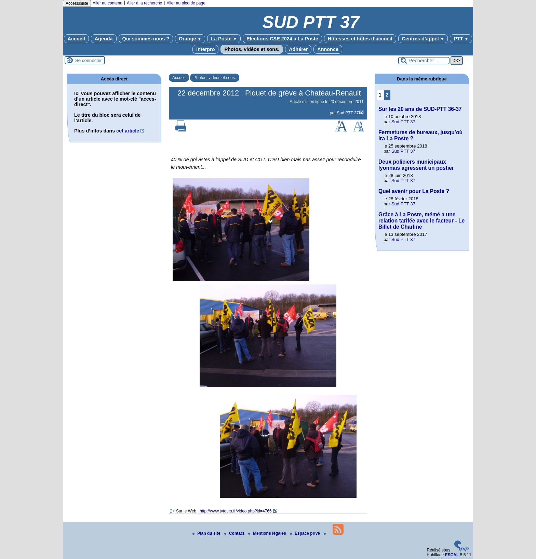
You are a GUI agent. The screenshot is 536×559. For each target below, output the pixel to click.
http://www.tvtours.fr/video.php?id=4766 (235, 511)
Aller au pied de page (185, 3)
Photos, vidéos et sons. (251, 49)
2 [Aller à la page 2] (387, 95)
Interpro (205, 49)
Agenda (104, 38)
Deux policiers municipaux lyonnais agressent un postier (416, 165)
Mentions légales (267, 533)
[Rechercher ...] (424, 60)
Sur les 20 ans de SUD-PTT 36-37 (420, 109)
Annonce (327, 49)
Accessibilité (77, 3)
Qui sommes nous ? (146, 38)
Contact (234, 533)
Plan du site (207, 533)
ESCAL (452, 554)
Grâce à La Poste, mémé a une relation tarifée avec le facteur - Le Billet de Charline (421, 221)
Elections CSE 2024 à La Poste (282, 38)
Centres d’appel (423, 38)
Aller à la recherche (144, 3)
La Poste (224, 38)
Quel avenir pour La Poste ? (413, 191)
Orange (190, 38)
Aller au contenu (107, 3)
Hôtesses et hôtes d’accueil (360, 38)
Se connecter (88, 60)
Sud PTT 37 (348, 113)
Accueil (76, 38)
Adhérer (298, 49)
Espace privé (305, 533)
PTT (461, 38)
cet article (127, 131)
